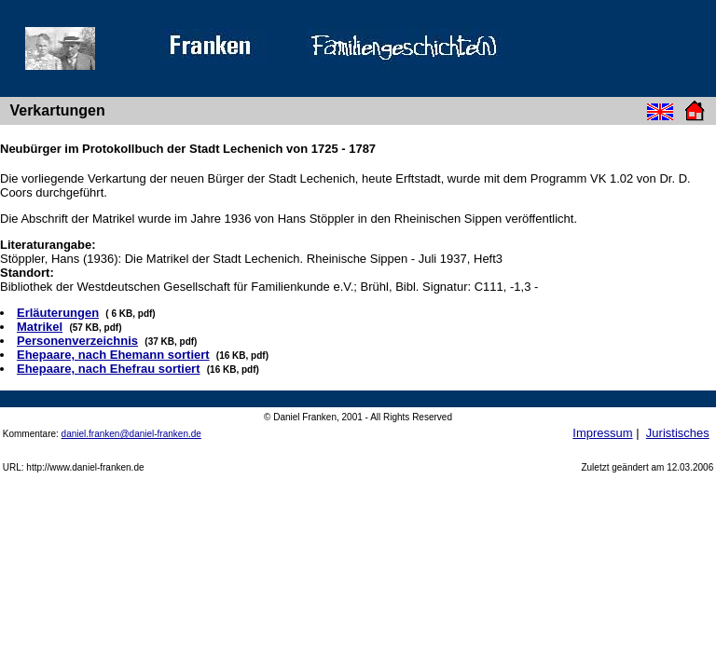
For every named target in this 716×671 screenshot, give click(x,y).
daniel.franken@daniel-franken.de (131, 434)
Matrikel (39, 327)
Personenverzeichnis (77, 341)
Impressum (602, 433)
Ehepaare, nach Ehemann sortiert (113, 355)
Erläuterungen (58, 313)
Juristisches (677, 433)
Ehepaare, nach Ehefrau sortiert (108, 369)
